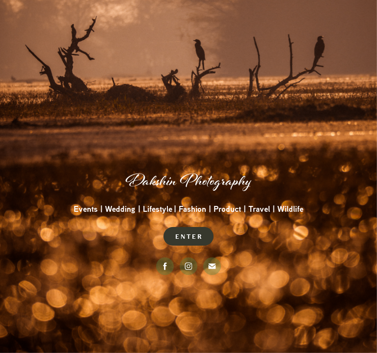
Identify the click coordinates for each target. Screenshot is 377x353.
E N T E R (188, 236)
